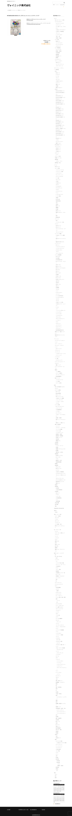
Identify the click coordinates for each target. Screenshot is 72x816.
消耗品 (57, 203)
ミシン (57, 498)
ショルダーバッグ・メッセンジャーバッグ (61, 353)
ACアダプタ (58, 255)
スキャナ (57, 299)
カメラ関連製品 (58, 46)
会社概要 (9, 10)
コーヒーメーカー (59, 406)
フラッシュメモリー (58, 59)
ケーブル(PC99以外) (59, 294)
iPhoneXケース (58, 137)
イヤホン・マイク (59, 160)
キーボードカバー (59, 291)
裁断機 (57, 206)
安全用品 (58, 759)
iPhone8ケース (58, 119)
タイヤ (57, 615)
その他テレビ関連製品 (60, 470)
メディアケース (58, 324)
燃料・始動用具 (58, 717)
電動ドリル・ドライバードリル (60, 549)
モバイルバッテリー (59, 140)
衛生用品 (58, 761)
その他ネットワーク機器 (60, 234)
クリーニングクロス (59, 175)
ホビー (56, 584)
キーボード (58, 73)
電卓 (56, 214)
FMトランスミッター (59, 395)
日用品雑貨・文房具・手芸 (61, 707)
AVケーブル (58, 390)
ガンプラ (58, 641)
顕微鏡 (57, 56)
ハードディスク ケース (60, 247)
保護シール (58, 83)
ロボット (57, 676)
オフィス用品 (57, 167)
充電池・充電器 (58, 36)
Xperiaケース (58, 148)
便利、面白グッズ (59, 679)
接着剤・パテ (58, 705)
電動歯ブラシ (58, 439)
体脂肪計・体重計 (59, 433)
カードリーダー (58, 48)
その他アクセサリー (59, 79)
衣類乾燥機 (58, 500)
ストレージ (57, 217)
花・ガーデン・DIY (57, 528)
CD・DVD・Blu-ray (58, 555)
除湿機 (57, 449)
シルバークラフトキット (61, 710)
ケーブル (57, 75)
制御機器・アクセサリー (60, 681)
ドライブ (56, 222)
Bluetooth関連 (58, 392)
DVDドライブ (57, 165)
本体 (56, 735)
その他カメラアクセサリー (61, 28)
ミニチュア (58, 658)
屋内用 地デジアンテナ (60, 480)
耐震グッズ (58, 204)
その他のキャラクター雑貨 (61, 741)
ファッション (56, 337)
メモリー (57, 250)
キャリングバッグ (58, 581)
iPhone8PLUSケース (59, 114)
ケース (57, 153)
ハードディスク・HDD (60, 221)
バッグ (56, 345)
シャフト (57, 610)
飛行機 (57, 730)
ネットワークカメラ (59, 43)
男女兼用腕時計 (58, 375)
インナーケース (58, 172)
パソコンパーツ (58, 242)
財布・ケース (57, 376)
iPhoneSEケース (59, 122)
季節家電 (56, 442)
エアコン (56, 387)
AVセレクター (58, 465)
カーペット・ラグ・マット (61, 563)
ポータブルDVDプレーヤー (61, 478)
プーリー (57, 635)
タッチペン (58, 81)
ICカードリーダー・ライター (61, 261)
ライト (57, 669)
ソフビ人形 (58, 614)
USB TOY (57, 279)
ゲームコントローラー (59, 583)
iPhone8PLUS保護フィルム (60, 116)
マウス (57, 320)
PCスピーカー (58, 276)
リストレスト (58, 327)
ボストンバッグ (58, 347)
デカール (57, 619)
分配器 (57, 196)
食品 (55, 771)
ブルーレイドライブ (59, 230)
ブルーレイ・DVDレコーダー (61, 474)
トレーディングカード (60, 623)
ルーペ (57, 753)
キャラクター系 (58, 602)
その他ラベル (58, 181)
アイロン (57, 493)
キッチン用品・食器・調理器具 (61, 597)
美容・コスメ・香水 (57, 513)
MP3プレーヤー (58, 265)
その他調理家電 (58, 408)
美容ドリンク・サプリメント (60, 525)
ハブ (56, 235)
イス (56, 560)
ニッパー (56, 535)
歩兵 (56, 713)
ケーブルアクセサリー (60, 296)
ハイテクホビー (58, 632)
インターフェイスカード (60, 245)
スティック (59, 620)
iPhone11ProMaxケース (60, 89)
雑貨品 (57, 767)
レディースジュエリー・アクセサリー (60, 361)
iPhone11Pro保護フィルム (60, 96)
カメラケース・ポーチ (60, 22)
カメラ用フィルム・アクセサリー (61, 26)
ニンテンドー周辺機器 (60, 628)
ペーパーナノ (59, 661)
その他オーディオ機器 (60, 397)
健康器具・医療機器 (59, 434)
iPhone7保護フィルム (60, 112)
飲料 (56, 776)
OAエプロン (58, 268)
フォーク (58, 599)
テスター (57, 188)
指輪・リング (58, 363)
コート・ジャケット (58, 342)
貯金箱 (57, 756)
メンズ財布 (58, 380)
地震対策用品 (58, 199)
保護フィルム (58, 142)
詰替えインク (58, 209)
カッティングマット (60, 708)
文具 (56, 754)
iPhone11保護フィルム (60, 99)
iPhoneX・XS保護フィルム (61, 127)
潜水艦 (57, 715)
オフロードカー (58, 591)
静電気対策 (58, 216)
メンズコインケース (59, 378)
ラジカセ (57, 402)
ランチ (57, 751)
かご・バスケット (59, 594)
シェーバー (58, 424)
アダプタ (57, 288)
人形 (56, 677)
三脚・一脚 (58, 35)
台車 (56, 541)
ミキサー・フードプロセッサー (61, 414)
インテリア (57, 558)
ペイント (57, 650)
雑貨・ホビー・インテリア (59, 552)
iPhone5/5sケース (58, 143)
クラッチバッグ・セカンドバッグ (60, 340)
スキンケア (57, 516)
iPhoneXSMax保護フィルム (60, 134)
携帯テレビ (58, 482)
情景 (56, 694)
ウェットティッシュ (59, 173)
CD (55, 553)
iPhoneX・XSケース (59, 125)
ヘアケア (56, 518)
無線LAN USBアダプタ (60, 240)
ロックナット (58, 674)
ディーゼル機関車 (59, 617)
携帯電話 (56, 158)
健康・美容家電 (58, 423)
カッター (56, 530)
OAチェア (57, 270)
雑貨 (56, 738)
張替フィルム (57, 543)
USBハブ (57, 284)
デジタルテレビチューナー (61, 472)
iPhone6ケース (58, 106)
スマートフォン (58, 145)
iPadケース (58, 71)
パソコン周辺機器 (58, 253)
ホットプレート (58, 411)
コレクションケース (59, 607)
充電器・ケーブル (58, 156)
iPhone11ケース (59, 97)
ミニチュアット (59, 664)
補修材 (56, 546)
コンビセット (58, 609)
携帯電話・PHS (58, 161)
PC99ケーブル (58, 275)
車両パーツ (58, 725)
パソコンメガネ (58, 312)
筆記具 (55, 509)
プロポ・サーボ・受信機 (60, 646)
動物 (56, 682)
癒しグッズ (58, 720)
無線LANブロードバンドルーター (60, 334)
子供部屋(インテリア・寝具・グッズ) (60, 572)
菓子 (56, 774)
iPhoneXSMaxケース (59, 132)
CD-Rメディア (58, 224)
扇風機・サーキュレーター (61, 447)
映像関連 (56, 464)
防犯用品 (57, 766)
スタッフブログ (30, 10)
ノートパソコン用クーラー (61, 309)
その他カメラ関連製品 (60, 30)
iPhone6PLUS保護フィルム (60, 103)
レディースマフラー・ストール (60, 366)
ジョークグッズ (58, 746)
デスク (57, 566)
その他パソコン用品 (59, 301)
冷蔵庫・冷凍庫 (58, 416)
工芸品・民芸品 (58, 692)
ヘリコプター (58, 653)
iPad (56, 70)
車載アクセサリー (59, 86)
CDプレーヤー (58, 393)
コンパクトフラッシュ (60, 63)
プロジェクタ (58, 315)
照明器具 (56, 485)
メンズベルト (57, 355)
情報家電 (56, 452)
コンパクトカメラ (59, 41)
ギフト (56, 773)
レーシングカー (58, 671)
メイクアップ (57, 521)
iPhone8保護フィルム (60, 120)
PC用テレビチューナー (60, 278)
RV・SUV (58, 638)
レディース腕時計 (59, 372)
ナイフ (57, 627)
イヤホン (57, 138)
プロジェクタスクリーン (60, 317)
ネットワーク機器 (58, 232)
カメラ (55, 17)
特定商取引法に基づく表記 (23, 808)
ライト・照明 (58, 568)
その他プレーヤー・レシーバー (61, 303)
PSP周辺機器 (58, 586)
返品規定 (43, 808)
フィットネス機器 (59, 428)
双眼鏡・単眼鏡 (58, 49)
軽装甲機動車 (58, 726)
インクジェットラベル (60, 168)
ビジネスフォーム (59, 190)
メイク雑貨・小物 (58, 523)
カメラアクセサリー (58, 20)
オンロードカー (58, 592)
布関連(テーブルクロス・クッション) (60, 575)
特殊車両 (57, 718)
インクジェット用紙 (59, 170)
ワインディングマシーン (60, 373)
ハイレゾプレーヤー (59, 398)
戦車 (56, 700)
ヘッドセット (58, 319)
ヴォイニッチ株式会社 (19, 5)
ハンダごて (57, 536)
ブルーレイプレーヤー (60, 477)
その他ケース (58, 150)
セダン (57, 612)
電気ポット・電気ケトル (60, 421)
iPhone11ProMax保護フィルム (60, 92)
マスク (58, 762)
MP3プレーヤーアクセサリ (61, 266)
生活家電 (56, 490)
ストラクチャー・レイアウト (61, 696)
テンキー (57, 306)
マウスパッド (58, 322)
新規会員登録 (62, 4)
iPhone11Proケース (59, 94)
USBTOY (57, 281)
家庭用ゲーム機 (58, 459)
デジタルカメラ (58, 58)
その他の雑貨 (58, 748)
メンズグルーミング (59, 431)
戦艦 (56, 699)
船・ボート (58, 723)
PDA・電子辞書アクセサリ (60, 385)
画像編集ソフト (58, 54)
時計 (56, 578)
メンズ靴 (56, 357)
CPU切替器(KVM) (59, 258)
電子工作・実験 (58, 728)
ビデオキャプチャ (59, 248)
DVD (56, 556)
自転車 (56, 733)
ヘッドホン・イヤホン (60, 400)
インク (57, 289)
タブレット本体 (58, 155)
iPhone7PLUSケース (59, 109)
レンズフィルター (59, 33)
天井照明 (56, 441)
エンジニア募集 (22, 10)
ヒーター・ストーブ (59, 444)
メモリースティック (59, 64)
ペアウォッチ (57, 349)
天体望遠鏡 (58, 51)
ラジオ (57, 457)
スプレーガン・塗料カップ (60, 531)
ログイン (57, 4)
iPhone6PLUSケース (59, 101)
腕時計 (56, 368)
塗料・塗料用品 (58, 686)
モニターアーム (58, 325)
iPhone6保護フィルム (60, 107)
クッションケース (59, 744)
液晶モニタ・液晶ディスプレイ (60, 331)
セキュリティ (58, 178)
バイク (57, 630)
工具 (56, 201)
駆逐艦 (57, 731)
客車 (56, 687)
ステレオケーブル (60, 648)
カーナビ (57, 469)
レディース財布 (58, 381)
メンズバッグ (57, 350)
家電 (55, 384)
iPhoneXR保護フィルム (60, 130)
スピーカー (58, 78)
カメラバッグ (58, 23)
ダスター (57, 183)
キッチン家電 (57, 403)
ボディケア (57, 519)
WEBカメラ (58, 40)
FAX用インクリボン (59, 454)
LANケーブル (58, 263)
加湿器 (57, 446)
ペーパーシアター (60, 659)
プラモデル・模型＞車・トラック (61, 644)
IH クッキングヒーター (60, 405)
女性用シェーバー (59, 436)
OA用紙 (57, 273)
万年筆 (56, 511)
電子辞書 (56, 503)
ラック (57, 191)
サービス (15, 10)
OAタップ (57, 491)
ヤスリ (56, 538)
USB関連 (57, 286)
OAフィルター (58, 271)
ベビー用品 (58, 749)
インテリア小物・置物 (60, 561)
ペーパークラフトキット (61, 712)
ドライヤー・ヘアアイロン (61, 426)
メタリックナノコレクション (61, 667)
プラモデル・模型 (59, 640)
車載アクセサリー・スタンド (61, 212)
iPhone (56, 88)
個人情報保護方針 (33, 808)
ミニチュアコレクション (61, 663)
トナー (57, 307)
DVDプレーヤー (59, 467)
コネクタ (57, 297)
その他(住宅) (58, 565)
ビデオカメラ (58, 45)
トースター (58, 410)
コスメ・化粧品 (58, 514)
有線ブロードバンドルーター (61, 238)
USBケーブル (58, 283)
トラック (57, 622)
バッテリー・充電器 (59, 633)
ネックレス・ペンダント (59, 344)
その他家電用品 (58, 496)
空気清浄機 (57, 501)
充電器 (57, 84)
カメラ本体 (57, 38)
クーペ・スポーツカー (60, 604)
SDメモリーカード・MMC (59, 18)
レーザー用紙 (58, 194)
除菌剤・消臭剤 (60, 764)
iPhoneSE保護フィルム (60, 124)
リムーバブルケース (59, 252)
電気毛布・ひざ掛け (59, 451)
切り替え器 (58, 198)
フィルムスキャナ (59, 314)
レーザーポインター (59, 193)
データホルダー (58, 185)
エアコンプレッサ (60, 651)
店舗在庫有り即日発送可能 (59, 507)
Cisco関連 (57, 257)
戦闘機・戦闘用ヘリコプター (61, 703)
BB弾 (58, 589)
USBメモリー (58, 61)
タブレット (57, 151)
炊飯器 (56, 483)
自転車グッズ (58, 736)
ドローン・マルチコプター (61, 625)
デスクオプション (59, 186)
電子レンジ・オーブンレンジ (61, 419)
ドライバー (57, 533)
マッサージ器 (58, 429)
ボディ (57, 656)
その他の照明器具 (59, 488)
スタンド (57, 76)
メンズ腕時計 (58, 370)
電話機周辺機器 (58, 460)
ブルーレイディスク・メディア (61, 228)
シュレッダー (58, 495)
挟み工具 (56, 544)
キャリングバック (59, 743)
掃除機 (56, 462)
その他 (57, 180)
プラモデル (58, 637)
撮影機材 (57, 53)
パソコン (55, 163)
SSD (56, 219)
